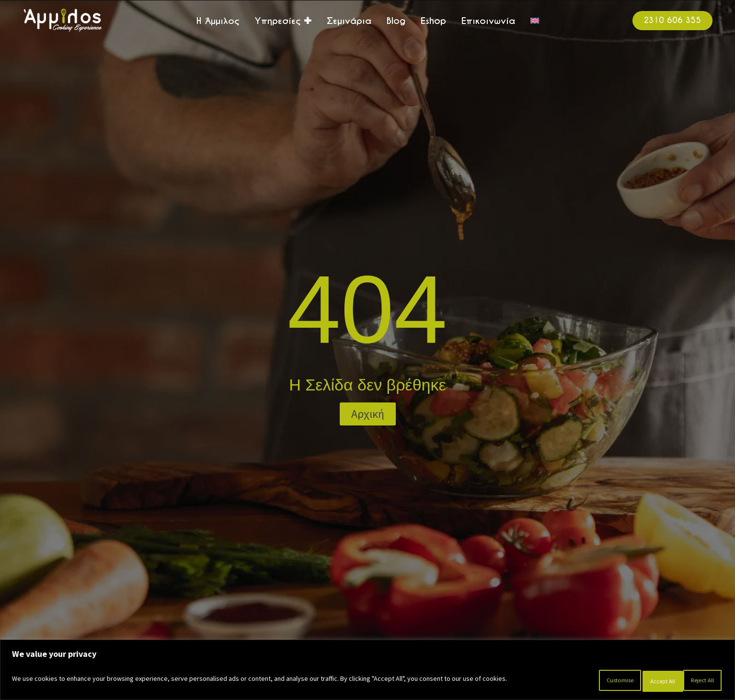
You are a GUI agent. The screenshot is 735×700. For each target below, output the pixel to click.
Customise (575, 681)
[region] (367, 672)
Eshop (433, 20)
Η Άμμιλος (217, 20)
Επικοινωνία (488, 20)
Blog (396, 20)
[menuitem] (534, 21)
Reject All (635, 681)
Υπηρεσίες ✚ (282, 20)
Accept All (694, 681)
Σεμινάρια (349, 20)
